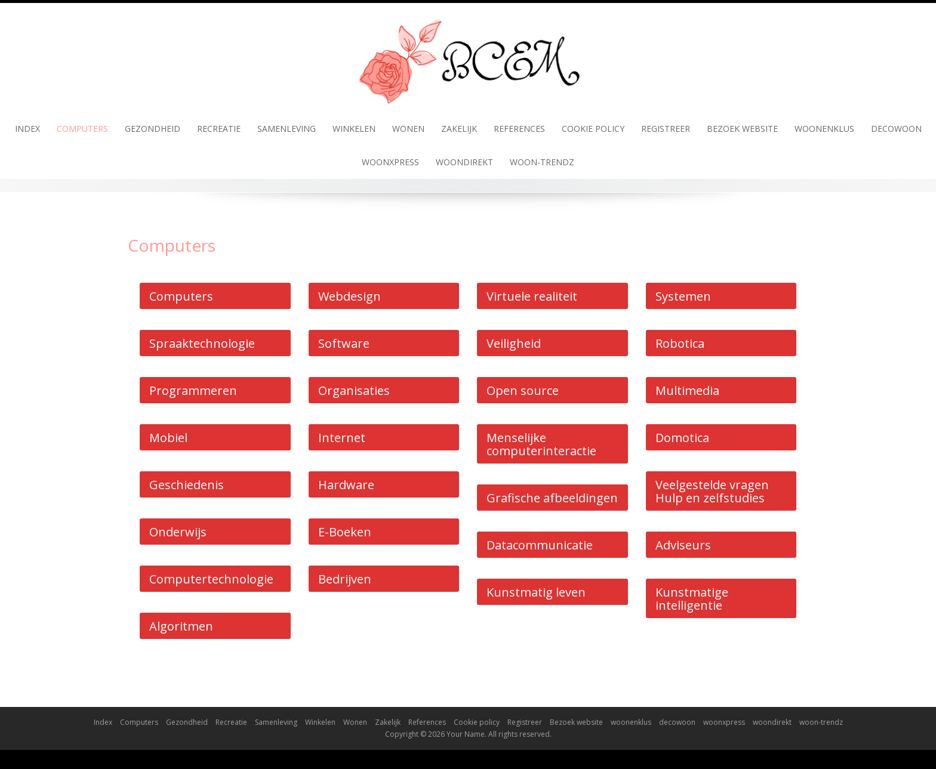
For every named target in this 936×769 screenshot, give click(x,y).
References (519, 128)
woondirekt (464, 162)
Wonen (408, 128)
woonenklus (824, 128)
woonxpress (390, 162)
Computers (82, 128)
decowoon (896, 128)
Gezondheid (152, 128)
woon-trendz (542, 162)
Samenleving (286, 128)
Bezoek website (742, 128)
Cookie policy (593, 128)
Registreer (665, 128)
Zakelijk (459, 128)
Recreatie (219, 128)
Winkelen (353, 128)
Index (27, 128)
